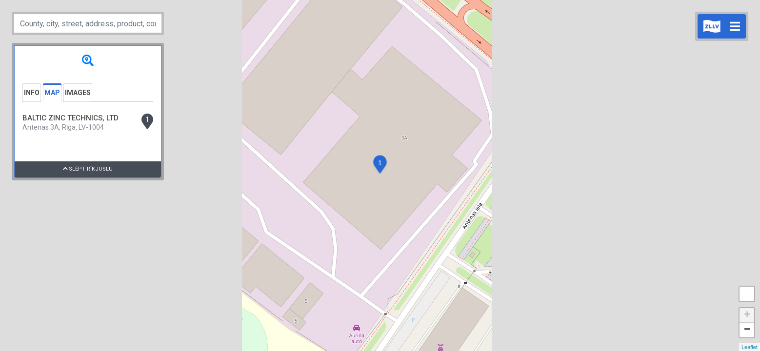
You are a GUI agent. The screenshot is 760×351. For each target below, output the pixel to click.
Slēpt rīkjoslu (88, 169)
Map (52, 93)
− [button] (747, 330)
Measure (747, 294)
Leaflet (749, 347)
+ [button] (747, 315)
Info (31, 93)
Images (77, 93)
